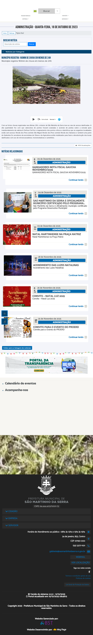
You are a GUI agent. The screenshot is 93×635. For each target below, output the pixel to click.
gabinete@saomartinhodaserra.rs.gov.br (67, 551)
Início (5, 33)
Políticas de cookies (83, 578)
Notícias (11, 33)
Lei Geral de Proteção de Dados (77, 585)
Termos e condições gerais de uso (78, 576)
